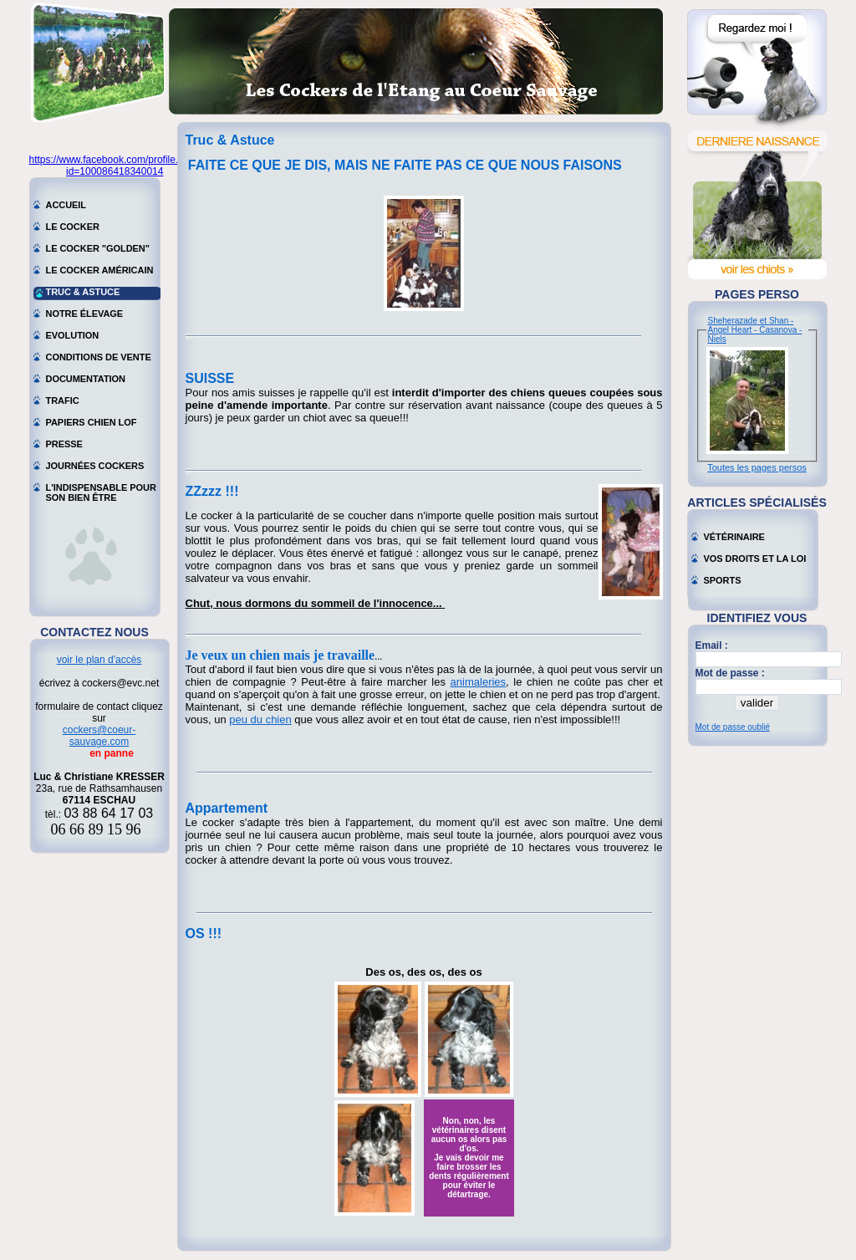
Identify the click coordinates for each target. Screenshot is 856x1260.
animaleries (478, 682)
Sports (722, 580)
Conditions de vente (98, 357)
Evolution (72, 335)
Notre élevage (85, 314)
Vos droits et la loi (755, 558)
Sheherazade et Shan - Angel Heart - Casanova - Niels (755, 330)
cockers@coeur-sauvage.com (99, 735)
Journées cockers (95, 466)
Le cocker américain (100, 270)
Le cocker (72, 227)
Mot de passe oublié (733, 727)
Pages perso (757, 294)
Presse (64, 444)
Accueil (66, 205)
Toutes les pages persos (757, 467)
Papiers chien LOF (91, 422)
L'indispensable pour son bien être (101, 489)
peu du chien (260, 719)
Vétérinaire (734, 537)
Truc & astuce (83, 292)
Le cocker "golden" (98, 248)
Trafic (62, 400)
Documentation (86, 379)
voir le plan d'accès (99, 660)
